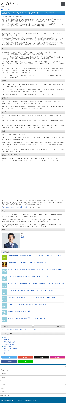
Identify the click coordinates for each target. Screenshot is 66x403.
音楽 (3, 252)
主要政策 (3, 373)
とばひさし (9, 4)
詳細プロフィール (26, 237)
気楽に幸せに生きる (9, 342)
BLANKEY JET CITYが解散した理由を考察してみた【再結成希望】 (27, 304)
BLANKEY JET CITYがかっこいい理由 (19, 311)
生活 (5, 353)
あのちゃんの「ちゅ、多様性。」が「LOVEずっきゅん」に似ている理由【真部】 (31, 297)
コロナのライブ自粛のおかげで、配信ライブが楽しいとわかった (27, 318)
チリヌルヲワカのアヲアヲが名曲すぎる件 (15, 207)
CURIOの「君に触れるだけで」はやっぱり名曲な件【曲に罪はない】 (28, 276)
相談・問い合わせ (5, 395)
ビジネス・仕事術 (9, 344)
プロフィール (4, 370)
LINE (25, 361)
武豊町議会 (7, 339)
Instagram (57, 357)
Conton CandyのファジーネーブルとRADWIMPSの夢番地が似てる (27, 262)
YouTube (25, 357)
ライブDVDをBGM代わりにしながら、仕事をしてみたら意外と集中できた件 (30, 290)
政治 (5, 337)
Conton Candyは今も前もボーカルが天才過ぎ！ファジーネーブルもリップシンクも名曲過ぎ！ (35, 255)
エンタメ (6, 351)
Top (1, 366)
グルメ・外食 (8, 346)
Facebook (9, 361)
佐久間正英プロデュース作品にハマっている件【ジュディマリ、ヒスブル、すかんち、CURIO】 (36, 269)
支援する (3, 377)
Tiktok (41, 357)
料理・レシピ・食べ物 (10, 348)
